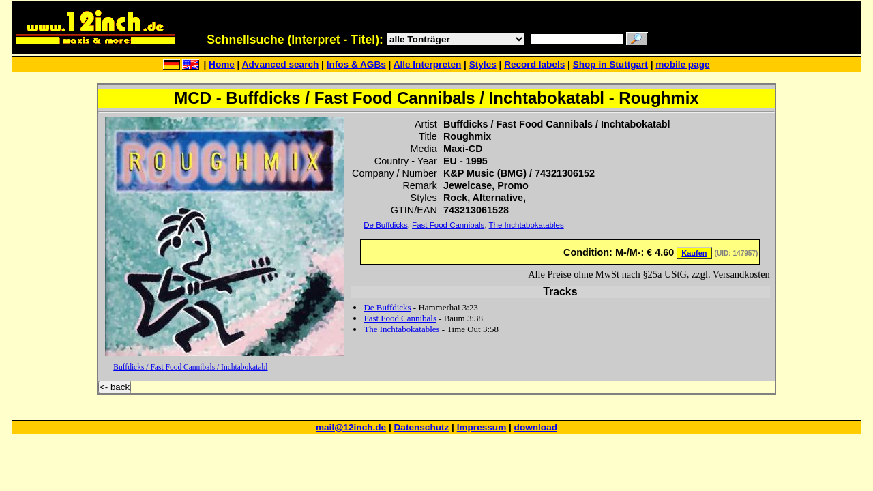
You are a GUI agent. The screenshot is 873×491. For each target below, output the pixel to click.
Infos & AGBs (356, 64)
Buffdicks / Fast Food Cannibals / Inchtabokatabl (190, 367)
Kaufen (694, 253)
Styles (483, 64)
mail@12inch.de (351, 427)
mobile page (682, 64)
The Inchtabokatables (526, 225)
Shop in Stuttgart (610, 64)
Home (222, 64)
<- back (115, 387)
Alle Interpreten (428, 64)
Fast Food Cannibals (448, 225)
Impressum (482, 427)
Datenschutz (421, 427)
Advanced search (280, 64)
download (535, 427)
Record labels (534, 64)
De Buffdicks (385, 225)
